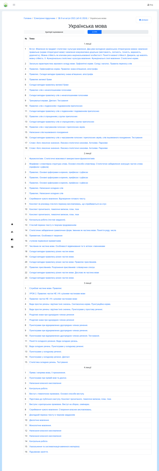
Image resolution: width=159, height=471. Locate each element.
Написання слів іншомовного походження (41, 132)
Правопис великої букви (33, 79)
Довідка (143, 20)
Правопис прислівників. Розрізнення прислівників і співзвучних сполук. (55, 267)
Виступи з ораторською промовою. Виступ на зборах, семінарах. (52, 404)
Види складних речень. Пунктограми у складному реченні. (49, 346)
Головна (20, 18)
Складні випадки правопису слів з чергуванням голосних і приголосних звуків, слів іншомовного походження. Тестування (78, 138)
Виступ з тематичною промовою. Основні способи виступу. (49, 394)
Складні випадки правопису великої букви (41, 85)
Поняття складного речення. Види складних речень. (46, 341)
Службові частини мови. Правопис (38, 288)
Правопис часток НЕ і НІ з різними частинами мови (46, 299)
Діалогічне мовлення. (32, 420)
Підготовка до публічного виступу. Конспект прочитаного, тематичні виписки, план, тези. (63, 399)
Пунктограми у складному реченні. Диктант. (42, 357)
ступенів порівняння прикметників (37, 241)
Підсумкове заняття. (31, 452)
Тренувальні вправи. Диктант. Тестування (41, 101)
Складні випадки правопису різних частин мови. (44, 251)
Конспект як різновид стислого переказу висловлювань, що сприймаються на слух (60, 204)
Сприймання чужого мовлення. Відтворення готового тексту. (50, 199)
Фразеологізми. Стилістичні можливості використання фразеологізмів (54, 159)
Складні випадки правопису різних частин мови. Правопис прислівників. (55, 262)
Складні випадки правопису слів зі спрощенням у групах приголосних (54, 122)
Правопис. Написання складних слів (39, 188)
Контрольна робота (31, 388)
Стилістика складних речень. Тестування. (41, 362)
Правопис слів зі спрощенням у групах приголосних (46, 116)
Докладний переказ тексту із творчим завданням (44, 415)
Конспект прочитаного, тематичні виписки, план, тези (47, 209)
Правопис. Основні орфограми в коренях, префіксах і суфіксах (51, 172)
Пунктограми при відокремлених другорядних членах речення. (51, 325)
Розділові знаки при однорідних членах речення (44, 315)
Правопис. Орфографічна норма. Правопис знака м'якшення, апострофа (56, 69)
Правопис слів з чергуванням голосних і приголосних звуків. (50, 127)
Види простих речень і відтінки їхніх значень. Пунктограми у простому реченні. (58, 309)
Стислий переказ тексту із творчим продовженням (45, 225)
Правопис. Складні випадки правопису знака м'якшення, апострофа (54, 74)
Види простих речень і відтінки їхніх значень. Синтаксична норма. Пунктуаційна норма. (62, 304)
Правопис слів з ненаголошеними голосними (43, 90)
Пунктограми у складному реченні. (38, 352)
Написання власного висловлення (38, 383)
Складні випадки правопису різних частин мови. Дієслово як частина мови (56, 273)
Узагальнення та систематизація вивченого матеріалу (47, 446)
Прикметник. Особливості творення (38, 236)
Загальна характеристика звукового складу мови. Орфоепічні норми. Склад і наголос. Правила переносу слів (73, 64)
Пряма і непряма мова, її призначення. (40, 373)
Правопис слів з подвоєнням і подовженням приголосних (48, 106)
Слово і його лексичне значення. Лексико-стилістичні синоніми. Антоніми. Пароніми (61, 143)
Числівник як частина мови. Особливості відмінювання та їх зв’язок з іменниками (60, 246)
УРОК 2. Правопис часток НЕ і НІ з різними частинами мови (50, 294)
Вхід (150, 5)
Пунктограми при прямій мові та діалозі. (40, 378)
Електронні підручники (37, 18)
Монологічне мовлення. (33, 425)
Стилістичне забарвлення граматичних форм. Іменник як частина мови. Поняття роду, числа (65, 230)
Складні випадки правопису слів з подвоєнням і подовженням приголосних (57, 111)
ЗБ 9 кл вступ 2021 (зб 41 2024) (65, 18)
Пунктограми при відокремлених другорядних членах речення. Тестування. (57, 336)
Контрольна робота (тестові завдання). (40, 220)
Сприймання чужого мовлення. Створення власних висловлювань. (53, 410)
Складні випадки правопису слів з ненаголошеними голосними (51, 95)
